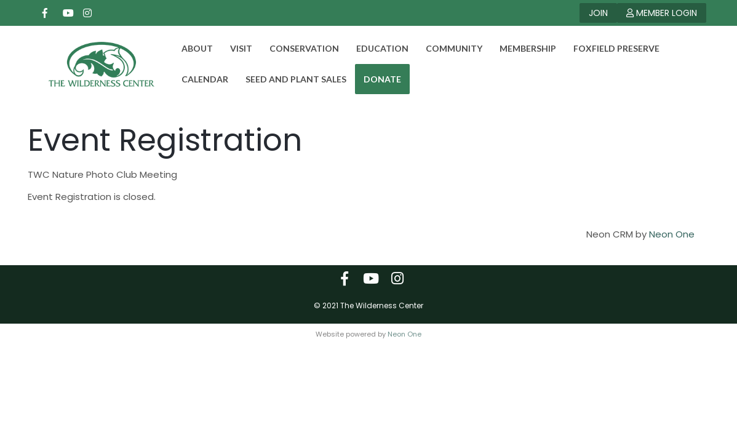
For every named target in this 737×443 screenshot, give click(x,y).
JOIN (598, 13)
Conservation (297, 48)
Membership (520, 48)
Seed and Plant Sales (288, 79)
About (189, 48)
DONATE (375, 79)
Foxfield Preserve (609, 48)
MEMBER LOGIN (661, 13)
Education (375, 48)
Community (446, 48)
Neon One (672, 241)
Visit (234, 48)
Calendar (197, 79)
